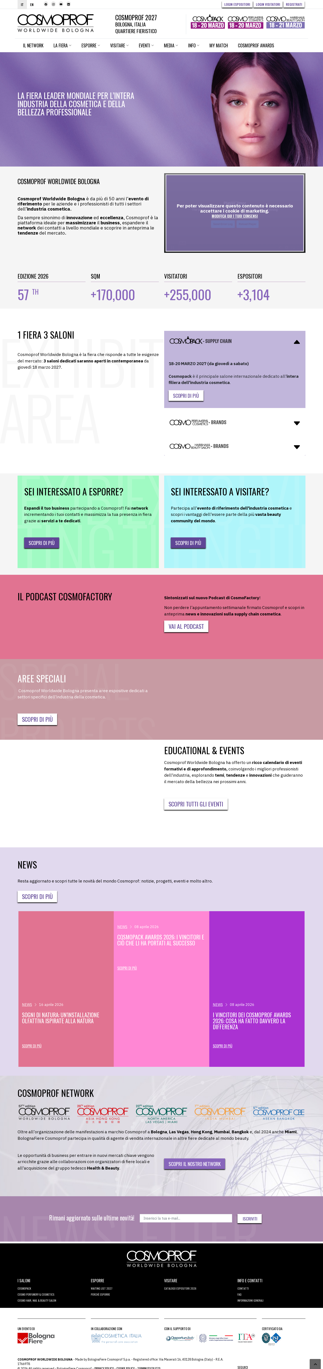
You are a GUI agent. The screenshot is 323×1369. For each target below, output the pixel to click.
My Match (218, 43)
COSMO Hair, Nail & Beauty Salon (37, 1298)
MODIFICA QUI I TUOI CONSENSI (235, 214)
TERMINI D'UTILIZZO (148, 1366)
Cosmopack (24, 1286)
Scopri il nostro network (195, 1162)
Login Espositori (237, 4)
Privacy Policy (104, 1366)
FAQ (239, 1292)
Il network (33, 43)
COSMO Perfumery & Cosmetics (36, 1292)
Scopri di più (186, 393)
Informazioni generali (250, 1298)
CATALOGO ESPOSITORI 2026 (180, 1286)
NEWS (27, 1003)
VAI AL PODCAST (186, 624)
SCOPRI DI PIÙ (37, 717)
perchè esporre (100, 1292)
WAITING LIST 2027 (101, 1286)
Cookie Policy (125, 1366)
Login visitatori (268, 4)
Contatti (243, 1286)
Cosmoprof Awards (256, 43)
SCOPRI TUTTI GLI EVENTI (196, 802)
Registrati (294, 4)
